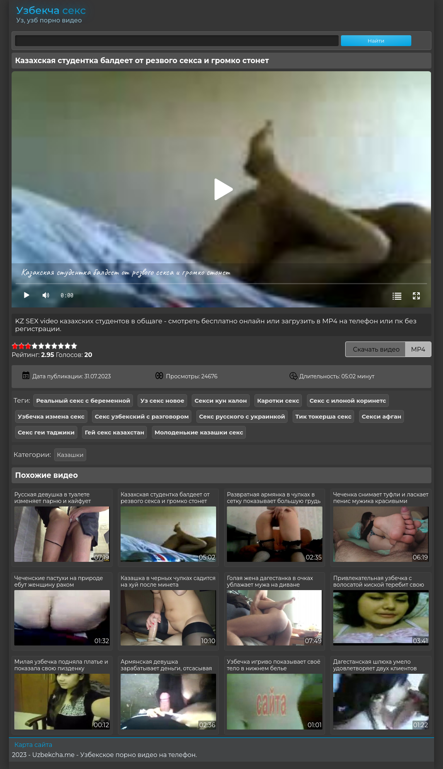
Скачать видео (388, 349)
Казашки (70, 454)
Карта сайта (33, 744)
